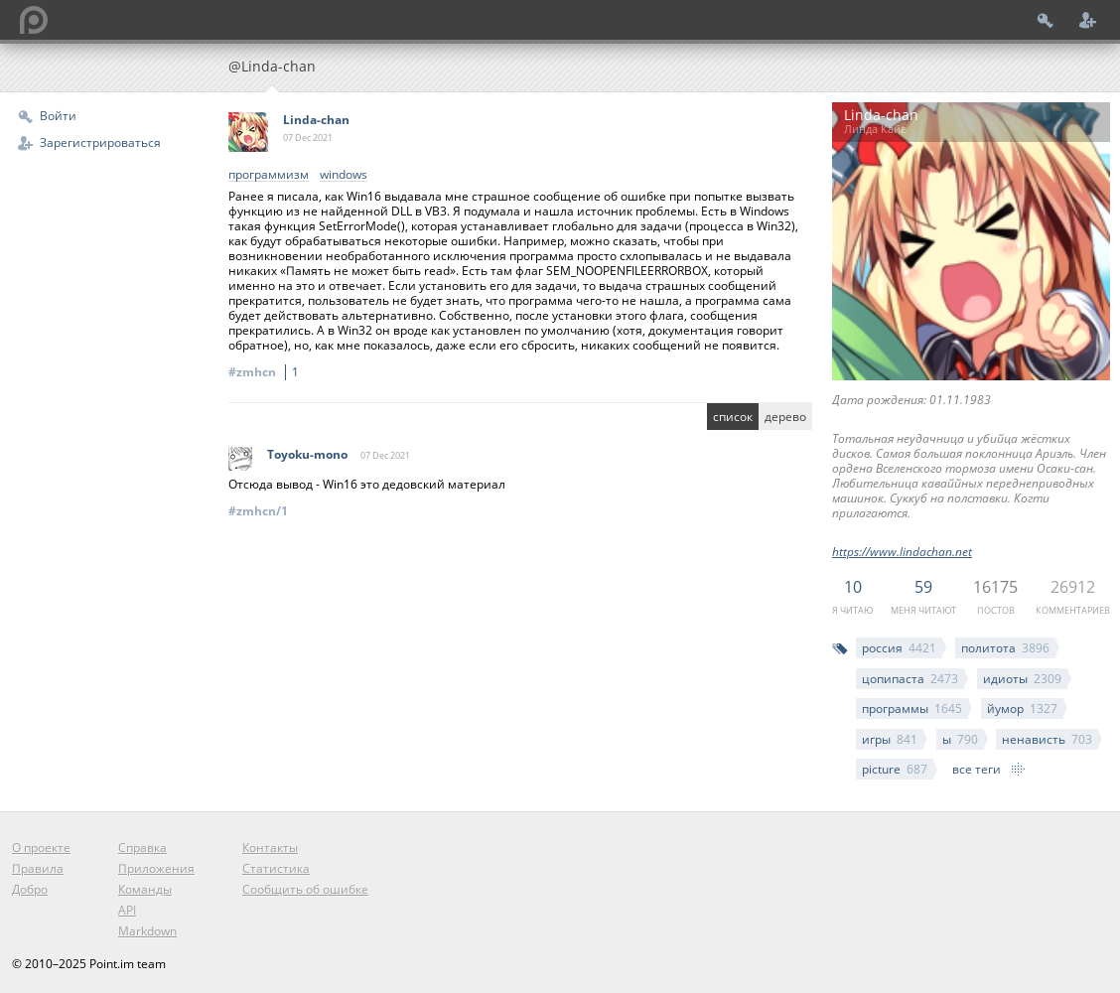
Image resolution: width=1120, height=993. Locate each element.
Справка (142, 847)
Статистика (276, 868)
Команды (145, 889)
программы (912, 708)
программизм (268, 175)
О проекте (41, 847)
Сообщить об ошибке (305, 889)
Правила (38, 868)
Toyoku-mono (307, 454)
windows (343, 175)
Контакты (270, 847)
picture (894, 769)
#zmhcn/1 (258, 510)
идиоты (1022, 678)
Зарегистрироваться (100, 142)
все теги (976, 769)
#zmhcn (266, 371)
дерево (785, 416)
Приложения (156, 868)
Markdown (147, 930)
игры (889, 739)
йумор (1022, 708)
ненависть (1047, 739)
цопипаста (910, 678)
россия (899, 647)
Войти (58, 115)
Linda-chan (316, 119)
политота (1005, 647)
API (127, 910)
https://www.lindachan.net (902, 551)
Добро (30, 889)
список (733, 416)
